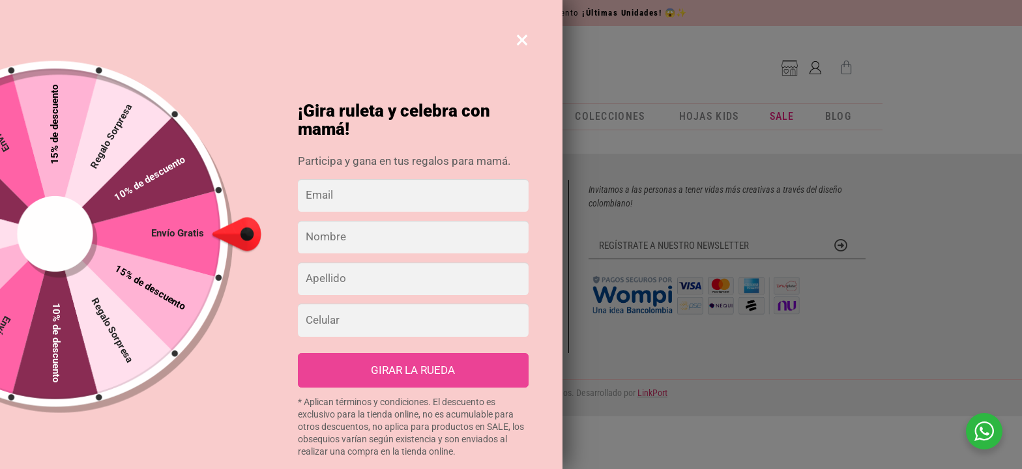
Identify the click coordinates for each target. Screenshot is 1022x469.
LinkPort (652, 393)
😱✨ (676, 13)
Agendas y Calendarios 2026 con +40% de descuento (511, 13)
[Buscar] (297, 62)
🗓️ (352, 13)
